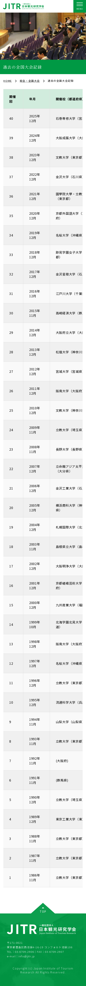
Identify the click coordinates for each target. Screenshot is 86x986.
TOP (43, 911)
